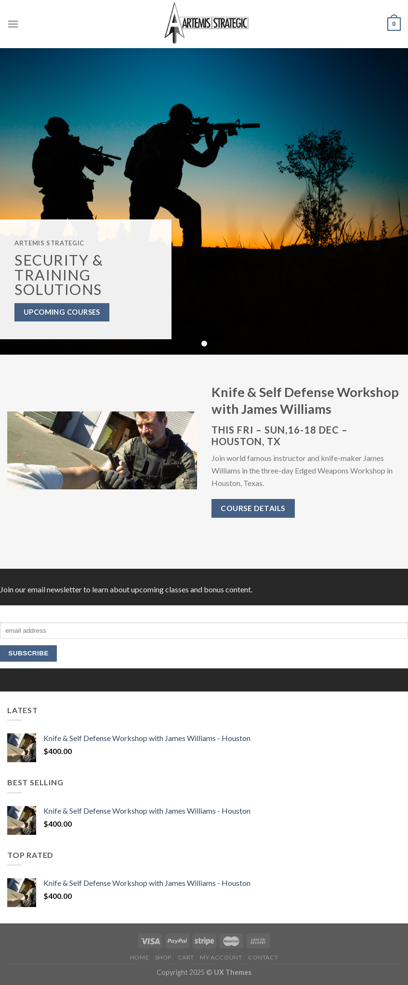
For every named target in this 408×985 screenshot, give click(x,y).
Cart (186, 957)
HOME (139, 957)
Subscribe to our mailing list (40, 608)
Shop (163, 957)
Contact (263, 957)
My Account (221, 957)
